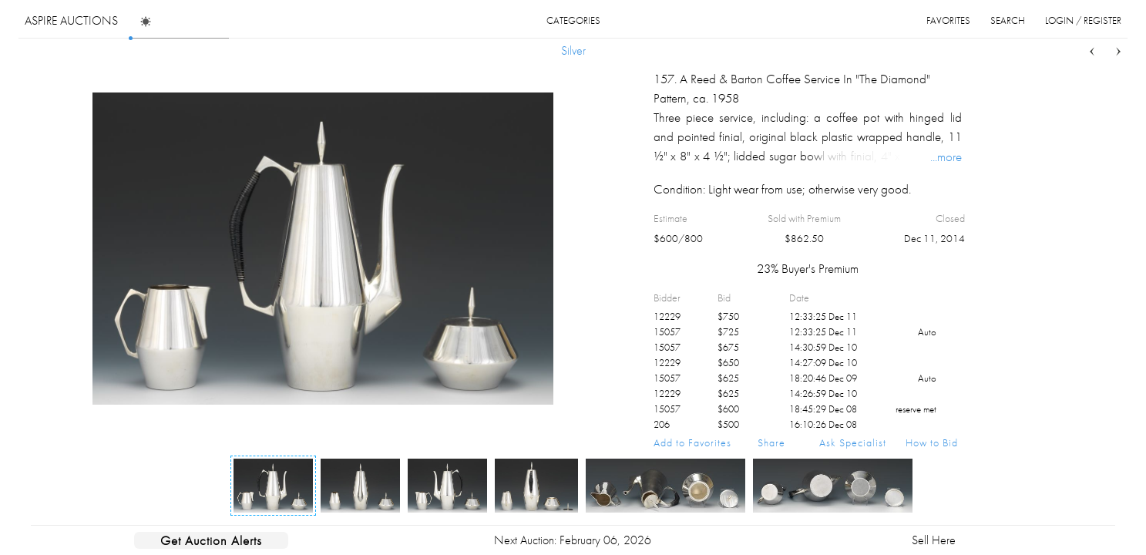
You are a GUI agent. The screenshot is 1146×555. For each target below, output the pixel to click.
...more (946, 156)
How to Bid (932, 442)
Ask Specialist (852, 442)
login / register (1083, 20)
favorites (948, 20)
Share (771, 442)
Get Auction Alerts (211, 540)
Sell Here (934, 540)
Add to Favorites (692, 442)
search (1007, 20)
